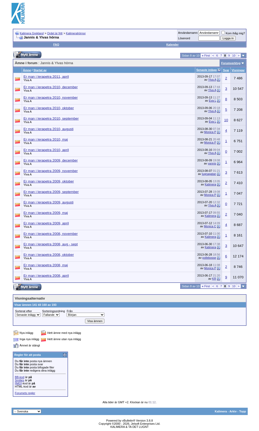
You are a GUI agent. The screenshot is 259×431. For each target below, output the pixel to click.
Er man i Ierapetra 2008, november (51, 234)
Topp (242, 411)
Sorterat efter (23, 311)
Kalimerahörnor (76, 33)
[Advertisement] (152, 13)
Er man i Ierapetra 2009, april (46, 223)
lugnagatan (209, 173)
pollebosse (209, 257)
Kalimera (210, 184)
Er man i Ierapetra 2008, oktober (49, 255)
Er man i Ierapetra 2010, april (46, 150)
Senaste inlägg (206, 69)
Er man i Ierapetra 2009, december (51, 160)
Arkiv (233, 411)
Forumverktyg (230, 63)
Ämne (27, 70)
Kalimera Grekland (32, 33)
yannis (212, 163)
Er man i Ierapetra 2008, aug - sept (51, 244)
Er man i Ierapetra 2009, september (51, 192)
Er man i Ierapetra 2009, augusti (48, 202)
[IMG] (18, 383)
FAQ (56, 44)
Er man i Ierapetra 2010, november (51, 98)
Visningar (238, 70)
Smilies (19, 380)
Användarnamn (188, 32)
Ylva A (28, 80)
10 (233, 55)
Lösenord (184, 38)
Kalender (172, 44)
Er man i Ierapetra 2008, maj (46, 265)
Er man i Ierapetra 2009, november (51, 171)
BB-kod (19, 377)
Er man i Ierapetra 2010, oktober (49, 108)
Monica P (210, 132)
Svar (226, 70)
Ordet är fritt (54, 33)
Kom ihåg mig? (233, 33)
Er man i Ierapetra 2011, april (46, 77)
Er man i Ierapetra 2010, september (51, 118)
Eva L (212, 100)
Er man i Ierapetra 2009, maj (46, 213)
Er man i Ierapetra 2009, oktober (49, 181)
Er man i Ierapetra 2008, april (46, 276)
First (206, 55)
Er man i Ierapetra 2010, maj (46, 139)
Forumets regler (25, 393)
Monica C (210, 226)
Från (70, 311)
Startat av (39, 70)
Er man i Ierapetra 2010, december (51, 87)
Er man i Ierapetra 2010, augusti (48, 129)
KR (214, 278)
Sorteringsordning (53, 311)
